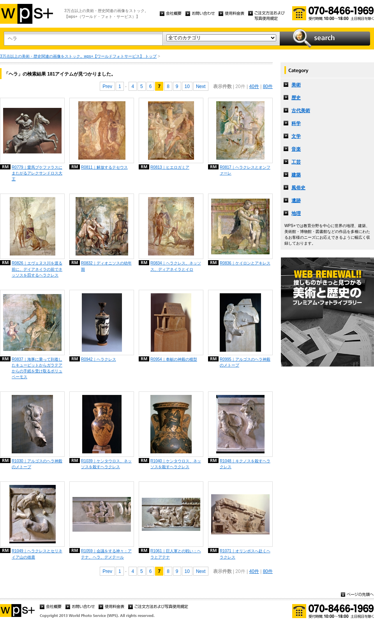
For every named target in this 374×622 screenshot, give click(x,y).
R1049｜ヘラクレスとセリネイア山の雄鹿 (37, 554)
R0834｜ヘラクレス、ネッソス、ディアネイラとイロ (175, 266)
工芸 (296, 162)
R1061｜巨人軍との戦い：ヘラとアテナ (175, 554)
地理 (296, 213)
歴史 (296, 97)
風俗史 (298, 187)
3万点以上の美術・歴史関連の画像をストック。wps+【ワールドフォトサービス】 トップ (78, 56)
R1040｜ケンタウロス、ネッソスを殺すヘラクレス (175, 464)
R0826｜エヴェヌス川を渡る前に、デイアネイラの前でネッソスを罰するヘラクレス (37, 269)
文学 (296, 136)
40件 (254, 86)
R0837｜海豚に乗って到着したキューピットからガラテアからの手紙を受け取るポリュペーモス (37, 368)
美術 (296, 85)
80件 (268, 86)
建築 (296, 175)
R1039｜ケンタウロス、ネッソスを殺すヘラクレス (106, 464)
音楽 (296, 149)
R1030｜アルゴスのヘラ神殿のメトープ (37, 464)
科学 (296, 123)
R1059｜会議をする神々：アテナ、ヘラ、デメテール (106, 554)
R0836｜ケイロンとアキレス (245, 263)
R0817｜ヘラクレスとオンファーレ (245, 170)
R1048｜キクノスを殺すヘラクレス (245, 464)
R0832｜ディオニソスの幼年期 (106, 266)
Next (201, 86)
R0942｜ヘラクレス (98, 359)
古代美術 (300, 110)
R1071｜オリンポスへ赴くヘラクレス (245, 554)
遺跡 (296, 200)
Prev (107, 86)
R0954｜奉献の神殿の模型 (173, 359)
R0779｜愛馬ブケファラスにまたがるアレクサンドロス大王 (37, 173)
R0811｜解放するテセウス (104, 167)
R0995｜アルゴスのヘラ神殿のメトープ (245, 362)
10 (187, 86)
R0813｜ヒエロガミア (169, 167)
